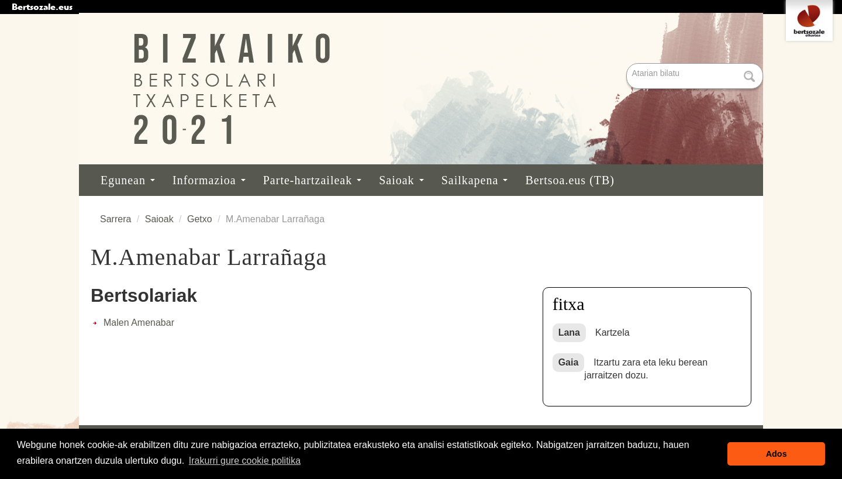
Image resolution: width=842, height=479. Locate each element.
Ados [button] (776, 454)
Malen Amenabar (138, 323)
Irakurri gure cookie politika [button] (245, 461)
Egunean (128, 180)
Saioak (401, 180)
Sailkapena (474, 180)
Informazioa (209, 180)
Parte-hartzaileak (312, 180)
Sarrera (115, 219)
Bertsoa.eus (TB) (570, 180)
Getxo (199, 219)
